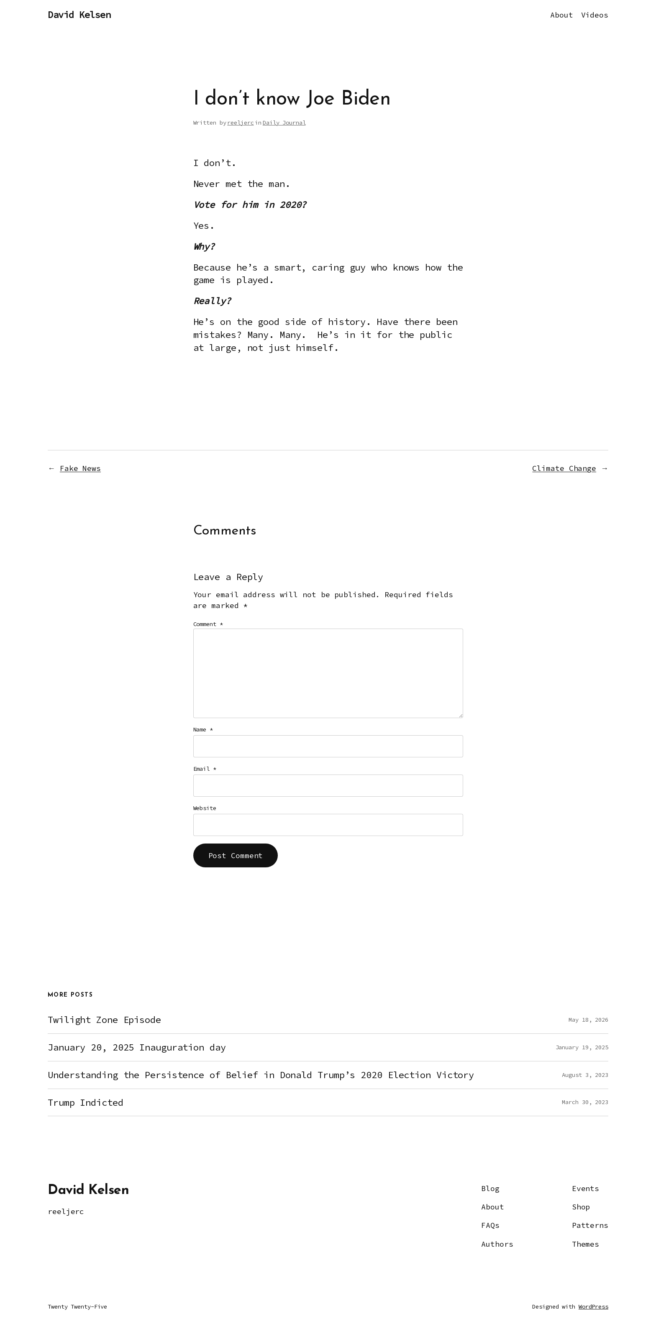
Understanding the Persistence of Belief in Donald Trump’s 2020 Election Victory (261, 1075)
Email (204, 768)
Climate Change (564, 468)
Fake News (80, 468)
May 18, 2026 (588, 1019)
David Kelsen (79, 14)
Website (204, 808)
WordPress (593, 1306)
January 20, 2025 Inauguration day (137, 1047)
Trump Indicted (85, 1102)
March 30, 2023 (585, 1102)
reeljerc (240, 122)
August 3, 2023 (585, 1075)
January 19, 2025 (582, 1047)
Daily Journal (284, 122)
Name (203, 729)
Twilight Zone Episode (104, 1020)
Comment (208, 624)
